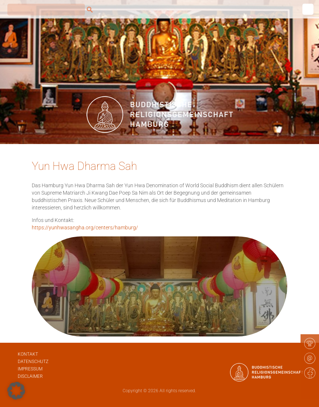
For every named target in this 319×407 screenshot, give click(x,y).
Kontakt (28, 354)
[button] (16, 390)
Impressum (30, 369)
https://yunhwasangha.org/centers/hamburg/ (85, 227)
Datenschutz (33, 361)
